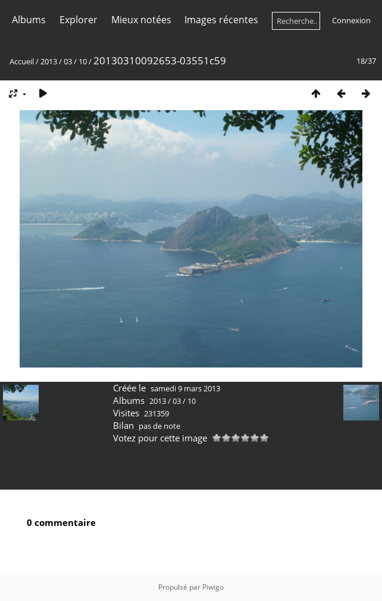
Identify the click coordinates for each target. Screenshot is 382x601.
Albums (29, 19)
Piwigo (213, 587)
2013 (48, 61)
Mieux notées (141, 19)
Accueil (22, 61)
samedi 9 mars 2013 (185, 388)
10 (83, 61)
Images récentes (221, 19)
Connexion (351, 20)
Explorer (79, 19)
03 (68, 61)
